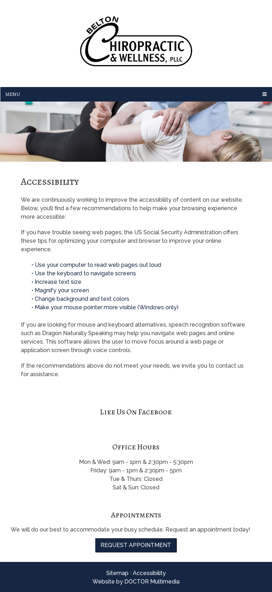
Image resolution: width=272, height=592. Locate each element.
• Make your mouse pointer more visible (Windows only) (105, 307)
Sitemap (117, 573)
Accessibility (149, 573)
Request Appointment (136, 545)
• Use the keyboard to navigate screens (84, 273)
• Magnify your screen (61, 290)
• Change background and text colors (81, 298)
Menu (12, 94)
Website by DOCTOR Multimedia (136, 581)
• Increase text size (57, 281)
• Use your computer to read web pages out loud (97, 264)
